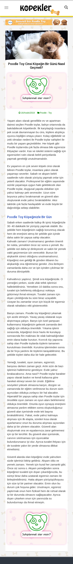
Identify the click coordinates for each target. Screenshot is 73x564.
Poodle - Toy (46, 113)
